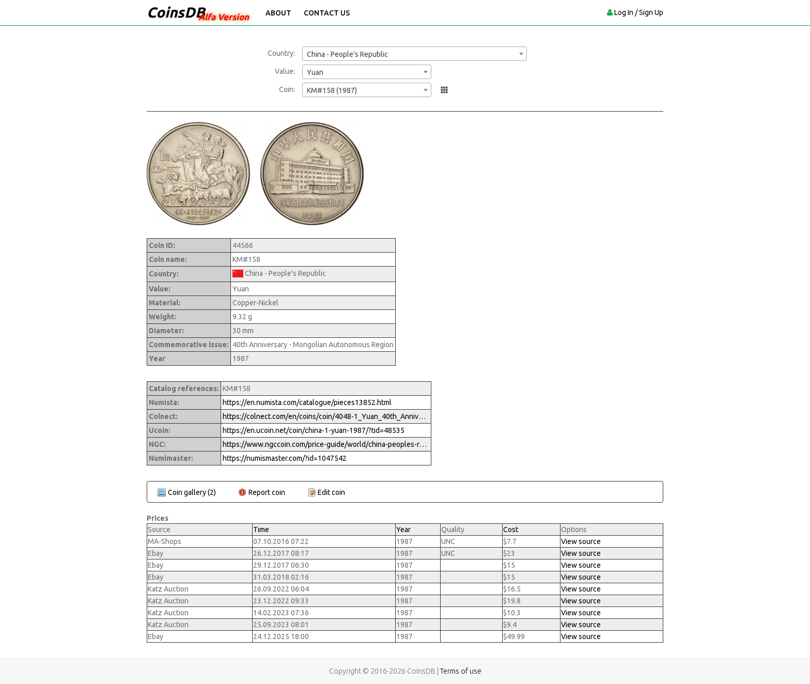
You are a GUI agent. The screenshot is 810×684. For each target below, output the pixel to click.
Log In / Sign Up (638, 12)
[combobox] (414, 53)
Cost (510, 529)
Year (403, 529)
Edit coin (331, 492)
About (278, 13)
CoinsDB (176, 12)
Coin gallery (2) (192, 492)
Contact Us (327, 13)
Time (261, 529)
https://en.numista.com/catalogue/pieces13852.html (307, 402)
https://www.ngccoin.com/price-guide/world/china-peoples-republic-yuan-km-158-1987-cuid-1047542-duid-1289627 (326, 444)
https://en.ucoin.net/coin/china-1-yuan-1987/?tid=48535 (313, 430)
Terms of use (460, 671)
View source (581, 541)
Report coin (266, 492)
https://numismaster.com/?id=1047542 (285, 458)
